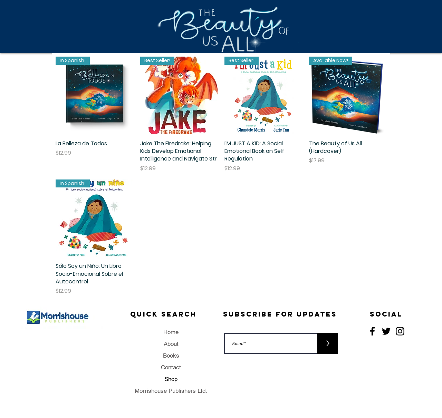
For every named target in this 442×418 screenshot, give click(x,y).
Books (171, 355)
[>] (327, 343)
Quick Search (163, 314)
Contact (171, 367)
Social (386, 314)
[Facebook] (372, 331)
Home (171, 332)
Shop (170, 379)
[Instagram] (400, 331)
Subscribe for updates (280, 314)
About (171, 343)
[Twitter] (386, 331)
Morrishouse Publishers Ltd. (170, 390)
